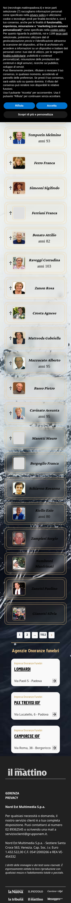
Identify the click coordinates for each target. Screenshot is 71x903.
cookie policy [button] (57, 29)
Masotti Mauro (44, 438)
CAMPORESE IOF (27, 736)
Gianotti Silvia (44, 613)
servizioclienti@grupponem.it (26, 834)
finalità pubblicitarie (14, 55)
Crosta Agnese (44, 313)
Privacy (11, 798)
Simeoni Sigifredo (44, 188)
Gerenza (12, 793)
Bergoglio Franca (44, 463)
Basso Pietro (44, 388)
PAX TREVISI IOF (27, 702)
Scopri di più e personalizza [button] (35, 114)
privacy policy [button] (38, 15)
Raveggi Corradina (44, 260)
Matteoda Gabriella (44, 338)
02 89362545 (14, 829)
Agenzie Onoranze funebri (35, 650)
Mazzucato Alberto (44, 360)
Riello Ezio (44, 510)
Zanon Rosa (44, 288)
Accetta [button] (52, 105)
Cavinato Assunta (44, 410)
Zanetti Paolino (44, 588)
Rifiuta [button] (19, 105)
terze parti (62, 33)
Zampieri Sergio (44, 538)
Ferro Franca (44, 163)
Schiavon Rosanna (44, 488)
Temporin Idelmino (44, 135)
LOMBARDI (22, 669)
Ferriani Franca (44, 213)
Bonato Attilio (44, 235)
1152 (43, 634)
